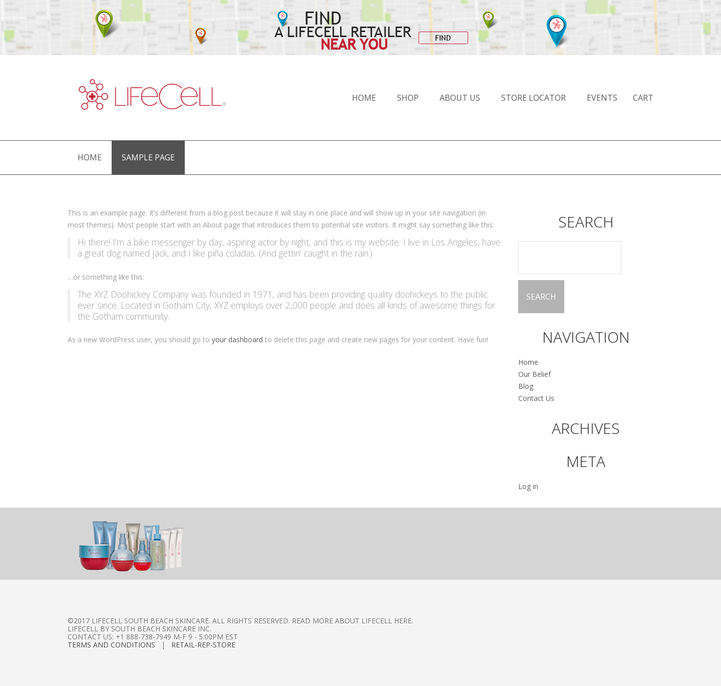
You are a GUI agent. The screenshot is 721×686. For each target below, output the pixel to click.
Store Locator (533, 97)
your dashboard (237, 339)
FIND (443, 38)
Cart (643, 97)
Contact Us (536, 398)
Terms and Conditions (111, 644)
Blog (525, 386)
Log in (528, 486)
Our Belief (534, 374)
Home (364, 97)
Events (602, 97)
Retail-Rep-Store (203, 644)
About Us (460, 97)
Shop (408, 97)
